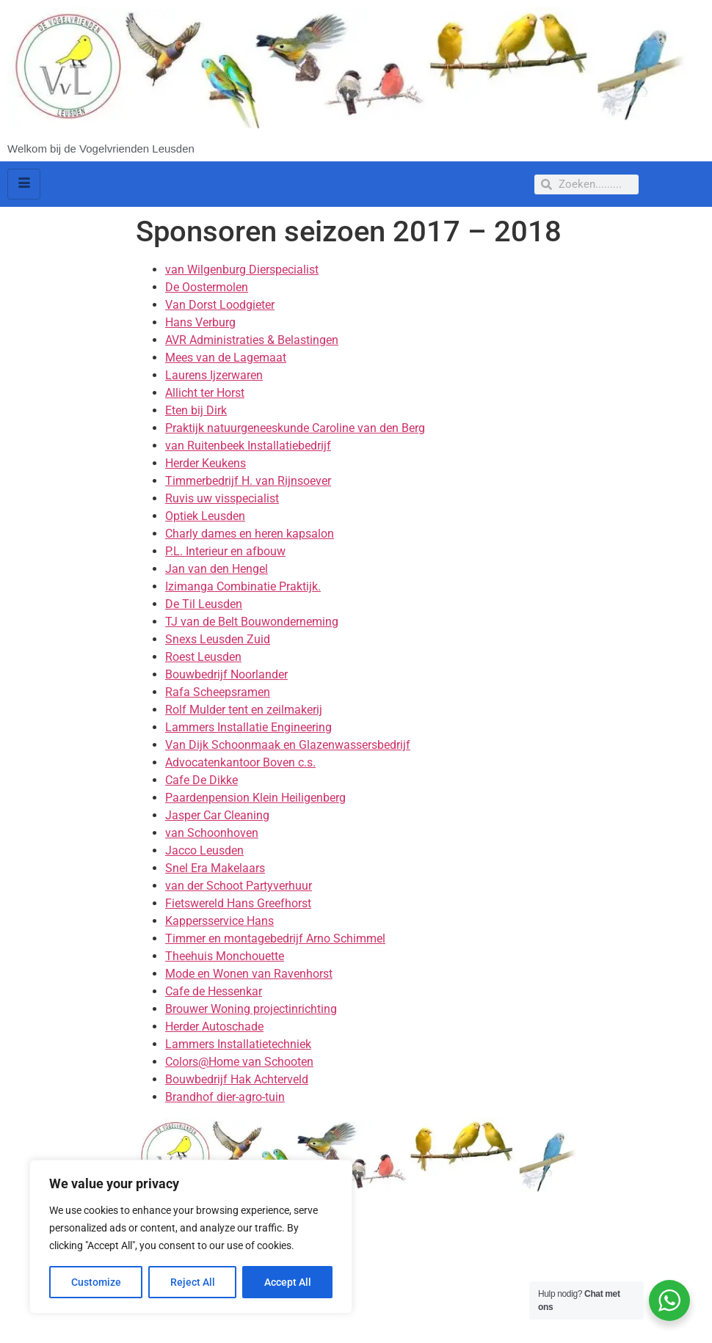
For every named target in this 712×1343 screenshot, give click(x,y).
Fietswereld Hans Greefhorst (238, 903)
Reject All (192, 1282)
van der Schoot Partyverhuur (238, 886)
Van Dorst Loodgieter (220, 305)
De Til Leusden (203, 604)
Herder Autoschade (214, 1026)
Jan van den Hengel (216, 569)
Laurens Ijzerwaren (214, 375)
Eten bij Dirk (196, 410)
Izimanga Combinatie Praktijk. (243, 586)
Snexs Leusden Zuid (217, 639)
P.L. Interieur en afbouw (225, 551)
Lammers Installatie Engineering (248, 727)
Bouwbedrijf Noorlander (226, 674)
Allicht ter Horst (204, 393)
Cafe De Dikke (201, 780)
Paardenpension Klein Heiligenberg (255, 798)
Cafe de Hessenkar (213, 991)
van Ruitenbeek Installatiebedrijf (248, 446)
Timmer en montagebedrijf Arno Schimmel (275, 938)
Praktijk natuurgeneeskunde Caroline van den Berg (295, 428)
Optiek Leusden (205, 516)
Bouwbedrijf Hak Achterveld (236, 1079)
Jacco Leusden (204, 850)
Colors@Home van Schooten (239, 1062)
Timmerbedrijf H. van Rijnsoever (248, 481)
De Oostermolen (206, 287)
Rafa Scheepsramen (217, 692)
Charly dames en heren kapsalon (249, 534)
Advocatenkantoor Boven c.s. (240, 762)
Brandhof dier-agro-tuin (225, 1097)
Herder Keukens (205, 463)
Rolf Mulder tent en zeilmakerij (243, 710)
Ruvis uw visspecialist (222, 498)
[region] (190, 1237)
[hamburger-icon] (23, 184)
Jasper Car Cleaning (217, 815)
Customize (96, 1282)
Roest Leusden (203, 657)
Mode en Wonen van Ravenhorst (249, 974)
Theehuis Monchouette (224, 956)
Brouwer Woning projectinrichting (251, 1009)
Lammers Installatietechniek (238, 1044)
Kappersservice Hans (219, 921)
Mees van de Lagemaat (225, 358)
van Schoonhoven (211, 833)
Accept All (287, 1282)
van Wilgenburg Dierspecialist (242, 270)
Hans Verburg (200, 322)
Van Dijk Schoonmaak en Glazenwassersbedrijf (287, 745)
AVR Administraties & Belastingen (251, 340)
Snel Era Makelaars (215, 868)
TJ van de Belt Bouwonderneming (251, 622)
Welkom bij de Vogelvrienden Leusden (101, 148)
